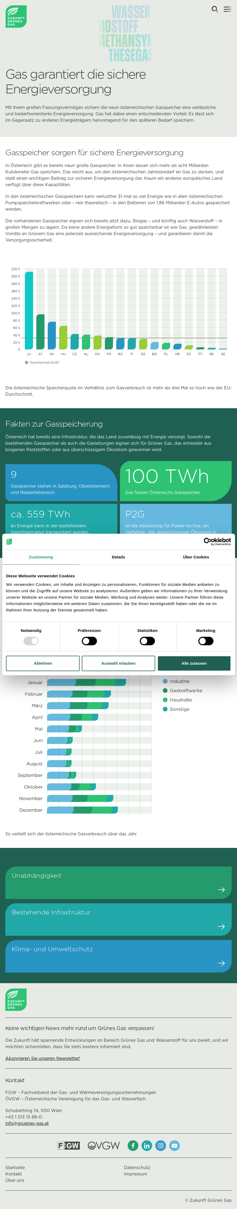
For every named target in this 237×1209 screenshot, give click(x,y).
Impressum (135, 1174)
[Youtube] (174, 1145)
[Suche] (215, 9)
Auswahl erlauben (118, 663)
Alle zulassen (194, 663)
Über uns (14, 1180)
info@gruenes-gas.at (27, 1123)
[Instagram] (160, 1145)
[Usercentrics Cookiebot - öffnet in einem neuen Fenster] (207, 542)
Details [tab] (118, 557)
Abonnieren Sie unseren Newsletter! (42, 1058)
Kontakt (13, 1174)
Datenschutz (137, 1167)
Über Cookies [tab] (196, 557)
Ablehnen (43, 663)
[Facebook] (133, 1145)
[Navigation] (228, 9)
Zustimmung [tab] (41, 557)
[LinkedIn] (147, 1145)
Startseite (15, 1167)
